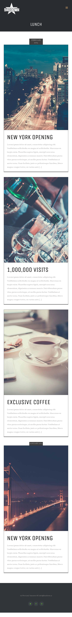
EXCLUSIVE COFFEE (28, 402)
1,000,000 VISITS (28, 269)
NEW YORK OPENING (30, 137)
